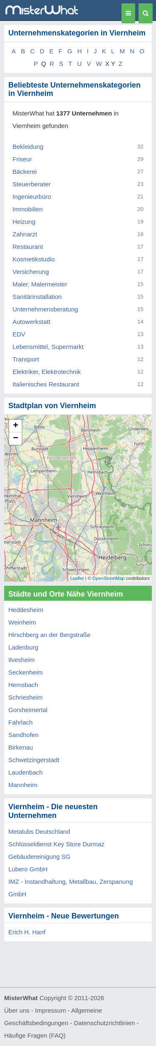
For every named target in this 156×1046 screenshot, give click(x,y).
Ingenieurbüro (31, 196)
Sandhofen (23, 734)
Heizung (23, 221)
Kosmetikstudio (33, 259)
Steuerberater (31, 184)
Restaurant (27, 246)
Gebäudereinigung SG (39, 856)
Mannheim (22, 784)
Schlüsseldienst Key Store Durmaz (56, 844)
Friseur (22, 159)
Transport (25, 359)
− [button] (15, 438)
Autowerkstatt (31, 321)
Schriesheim (25, 697)
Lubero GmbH (27, 869)
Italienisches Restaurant (45, 384)
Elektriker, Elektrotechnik (46, 371)
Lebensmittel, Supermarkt (48, 346)
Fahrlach (20, 722)
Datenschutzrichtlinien (104, 1022)
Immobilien (27, 209)
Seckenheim (25, 672)
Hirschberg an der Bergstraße (49, 634)
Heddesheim (25, 609)
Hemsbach (23, 684)
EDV (18, 334)
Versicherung (30, 271)
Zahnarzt (24, 234)
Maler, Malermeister (39, 284)
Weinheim (22, 622)
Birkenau (20, 747)
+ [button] (15, 426)
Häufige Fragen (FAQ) (35, 1035)
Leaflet (77, 578)
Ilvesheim (21, 659)
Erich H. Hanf (26, 932)
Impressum (50, 1010)
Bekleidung (27, 146)
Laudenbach (25, 772)
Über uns (17, 1010)
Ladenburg (23, 647)
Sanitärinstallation (37, 296)
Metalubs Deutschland (39, 831)
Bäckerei (24, 171)
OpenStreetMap (108, 578)
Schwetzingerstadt (33, 759)
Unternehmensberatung (45, 309)
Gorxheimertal (27, 709)
